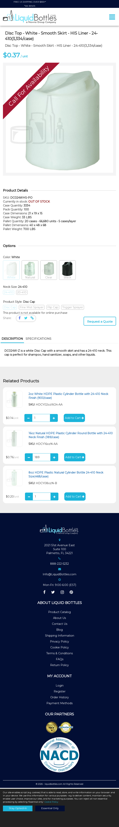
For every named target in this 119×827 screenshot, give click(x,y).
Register (59, 692)
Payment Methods (59, 704)
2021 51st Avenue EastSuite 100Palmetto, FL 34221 (59, 550)
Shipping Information (59, 636)
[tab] (12, 340)
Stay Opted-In (18, 808)
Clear (48, 271)
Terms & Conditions (59, 654)
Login (60, 686)
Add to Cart (74, 418)
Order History (59, 698)
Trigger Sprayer (72, 308)
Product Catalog (59, 613)
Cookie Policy (59, 648)
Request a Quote (100, 322)
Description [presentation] (12, 339)
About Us (59, 618)
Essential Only (50, 808)
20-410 (22, 293)
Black (67, 271)
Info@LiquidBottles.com (59, 575)
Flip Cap (52, 308)
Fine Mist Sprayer (31, 308)
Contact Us (59, 624)
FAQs (59, 660)
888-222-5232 (59, 564)
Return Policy (59, 666)
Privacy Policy (59, 642)
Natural (30, 271)
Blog (59, 630)
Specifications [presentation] (38, 339)
